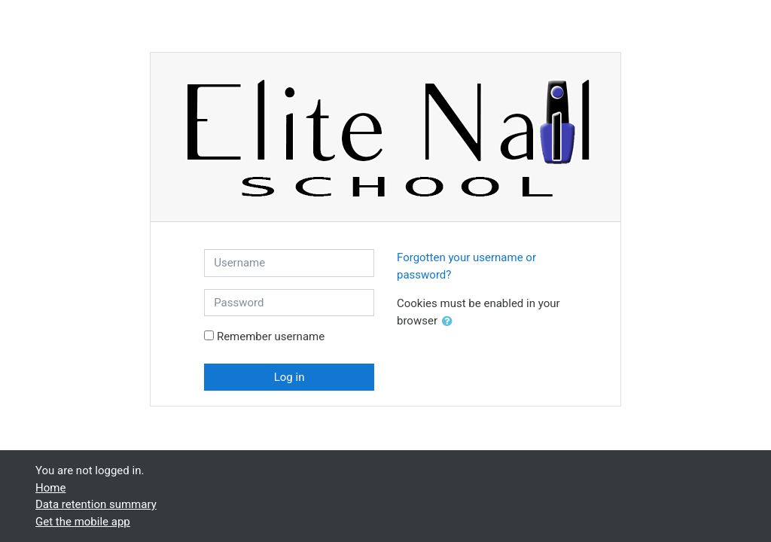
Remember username (271, 336)
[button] (450, 321)
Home (50, 488)
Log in (289, 377)
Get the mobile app (82, 521)
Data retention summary (96, 504)
